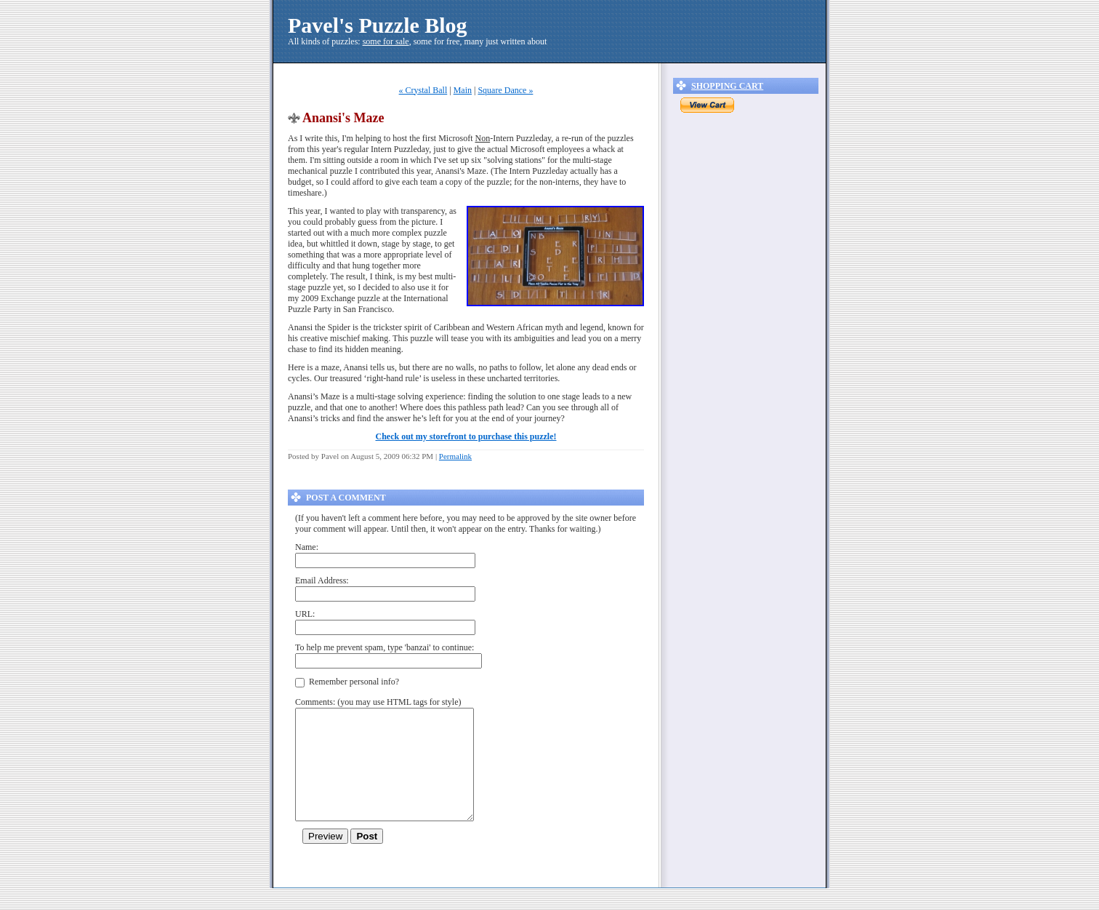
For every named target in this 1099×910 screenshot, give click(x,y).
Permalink (455, 456)
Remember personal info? (347, 681)
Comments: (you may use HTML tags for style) (378, 702)
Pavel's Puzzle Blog (377, 25)
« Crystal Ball (423, 90)
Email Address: (322, 580)
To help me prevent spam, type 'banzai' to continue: (384, 647)
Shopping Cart (727, 86)
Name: (306, 547)
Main (463, 90)
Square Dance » (505, 90)
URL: (305, 614)
